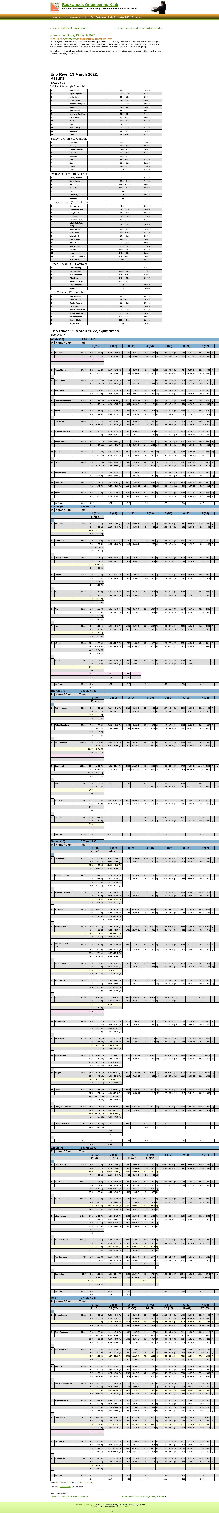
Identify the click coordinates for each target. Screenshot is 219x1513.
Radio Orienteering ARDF (118, 17)
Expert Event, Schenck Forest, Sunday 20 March (139, 28)
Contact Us (136, 17)
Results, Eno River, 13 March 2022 (72, 35)
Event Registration (98, 17)
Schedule (63, 17)
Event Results (70, 39)
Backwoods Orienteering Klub (90, 4)
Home (54, 17)
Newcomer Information (79, 17)
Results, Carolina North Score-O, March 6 (70, 28)
